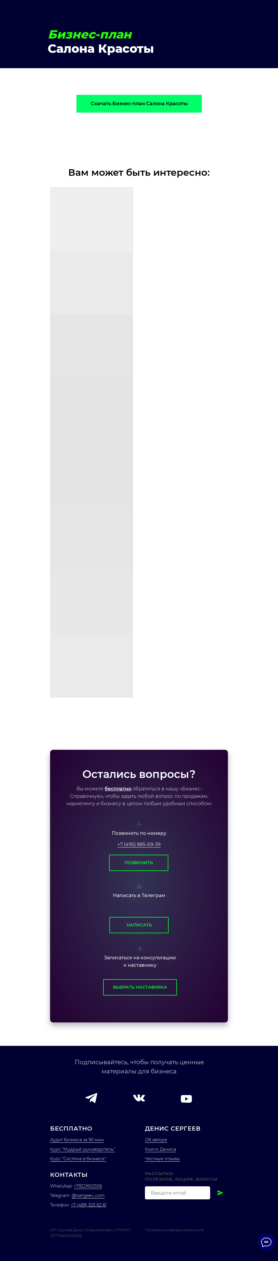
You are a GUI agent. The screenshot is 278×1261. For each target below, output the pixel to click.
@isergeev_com (88, 1195)
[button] (91, 1098)
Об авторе (156, 1139)
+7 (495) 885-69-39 (139, 844)
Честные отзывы (162, 1158)
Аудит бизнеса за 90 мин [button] (77, 1139)
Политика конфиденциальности (174, 1230)
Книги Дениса (160, 1149)
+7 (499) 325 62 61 (88, 1205)
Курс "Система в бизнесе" (78, 1158)
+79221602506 (88, 1186)
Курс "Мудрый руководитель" (82, 1149)
